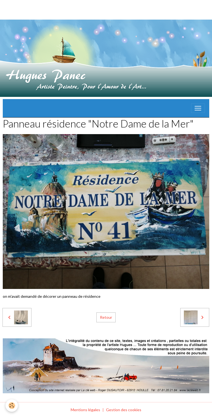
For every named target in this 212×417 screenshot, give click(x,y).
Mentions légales (85, 409)
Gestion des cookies (123, 409)
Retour (106, 317)
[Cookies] (12, 405)
